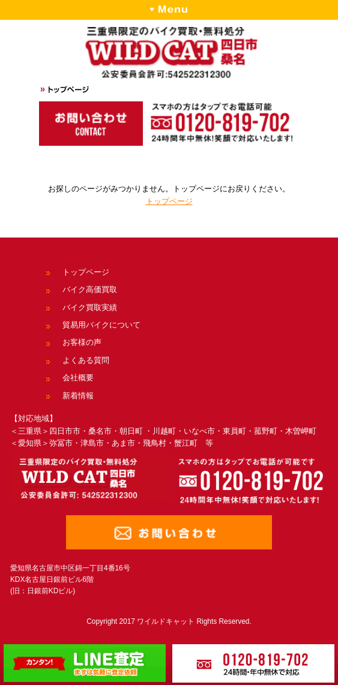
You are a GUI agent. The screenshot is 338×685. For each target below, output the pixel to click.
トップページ (169, 201)
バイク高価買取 (89, 289)
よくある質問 (85, 360)
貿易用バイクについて (101, 324)
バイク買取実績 (89, 307)
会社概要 (78, 377)
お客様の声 (81, 342)
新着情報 (78, 395)
